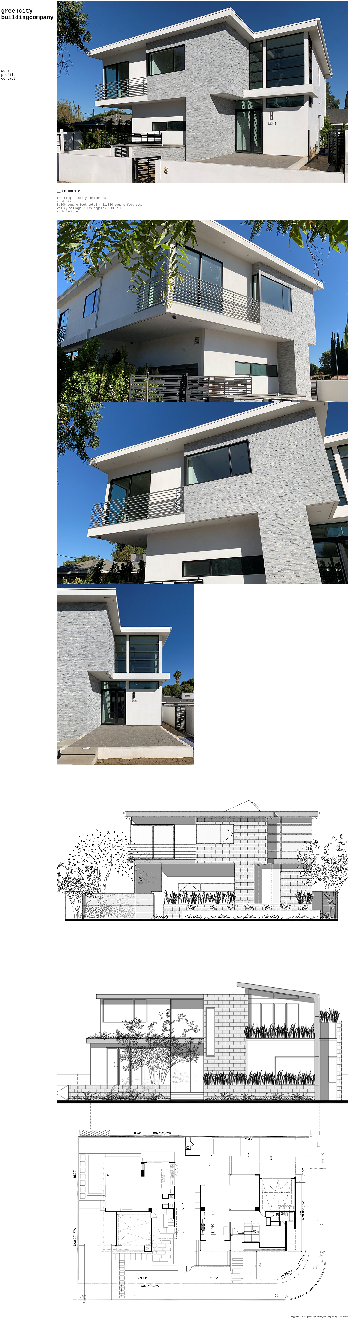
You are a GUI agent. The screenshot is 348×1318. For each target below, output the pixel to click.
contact (8, 79)
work (5, 71)
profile (8, 75)
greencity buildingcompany (27, 14)
